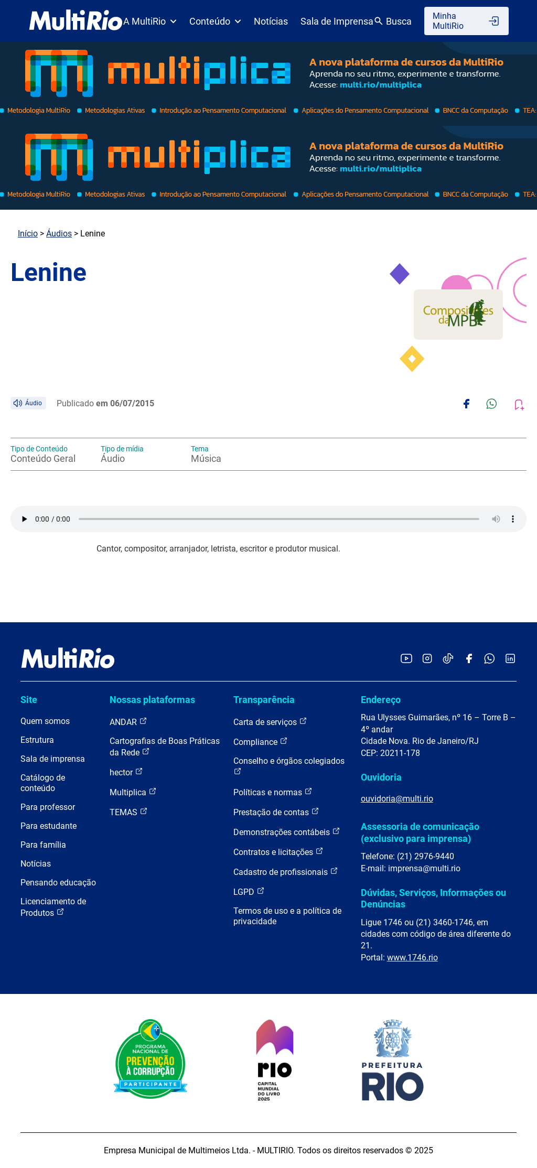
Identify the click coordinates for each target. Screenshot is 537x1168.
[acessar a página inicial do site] (75, 21)
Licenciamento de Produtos (53, 907)
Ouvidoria (381, 777)
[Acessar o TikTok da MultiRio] (448, 659)
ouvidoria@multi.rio (397, 799)
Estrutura (37, 740)
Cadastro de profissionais (285, 871)
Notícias (271, 21)
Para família (43, 845)
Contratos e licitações (278, 851)
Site (28, 699)
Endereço (381, 699)
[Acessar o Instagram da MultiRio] (427, 659)
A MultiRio (150, 21)
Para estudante (48, 826)
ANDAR (128, 721)
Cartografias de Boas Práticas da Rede (165, 747)
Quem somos (45, 721)
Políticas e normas (273, 791)
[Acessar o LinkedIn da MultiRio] (510, 659)
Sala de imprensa (52, 759)
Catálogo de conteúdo (42, 783)
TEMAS (129, 811)
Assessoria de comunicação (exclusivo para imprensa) (420, 832)
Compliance (260, 741)
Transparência (264, 699)
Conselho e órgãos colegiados (289, 765)
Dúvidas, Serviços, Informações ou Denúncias (433, 898)
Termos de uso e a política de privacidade (287, 916)
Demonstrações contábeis (286, 831)
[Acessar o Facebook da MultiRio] (469, 659)
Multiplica (133, 791)
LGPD (249, 891)
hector (126, 771)
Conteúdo (215, 21)
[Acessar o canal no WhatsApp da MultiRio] (489, 659)
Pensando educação (58, 883)
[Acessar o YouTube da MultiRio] (406, 659)
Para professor (47, 807)
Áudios (59, 234)
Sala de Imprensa (336, 21)
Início (28, 234)
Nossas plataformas (152, 699)
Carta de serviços (270, 721)
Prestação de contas (276, 811)
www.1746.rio (412, 957)
